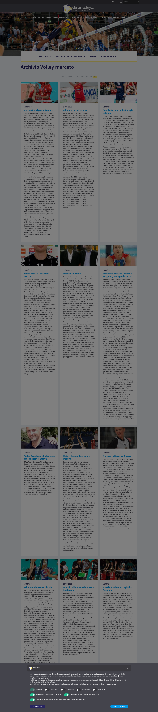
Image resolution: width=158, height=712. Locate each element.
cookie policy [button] (44, 678)
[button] (127, 668)
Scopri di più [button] (37, 706)
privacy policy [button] (89, 674)
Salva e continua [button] (119, 706)
